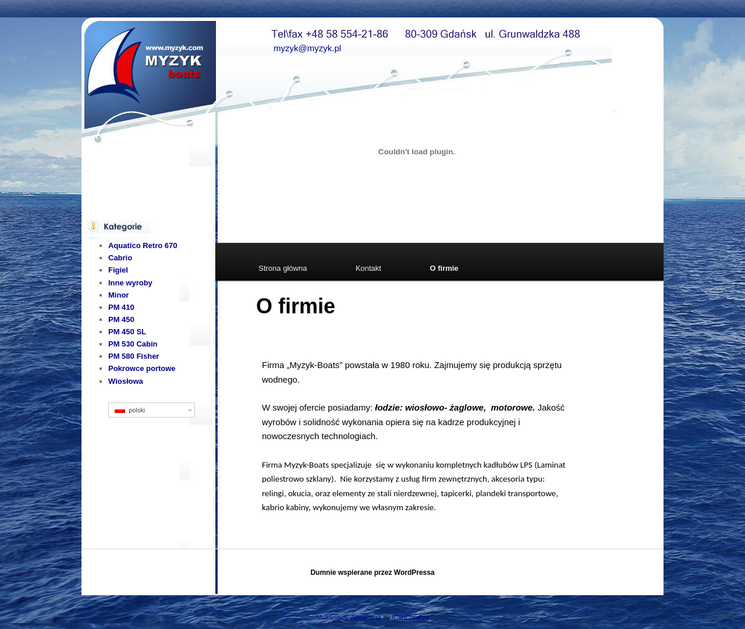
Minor (118, 295)
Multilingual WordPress (348, 617)
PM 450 (121, 319)
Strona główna (282, 268)
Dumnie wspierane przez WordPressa (372, 572)
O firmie (444, 268)
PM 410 (121, 307)
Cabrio (120, 257)
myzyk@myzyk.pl (307, 48)
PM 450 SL (127, 331)
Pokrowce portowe (142, 368)
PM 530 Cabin (133, 344)
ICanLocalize (410, 617)
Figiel (118, 270)
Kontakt (368, 268)
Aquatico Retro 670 (142, 245)
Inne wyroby (130, 282)
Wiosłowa (125, 381)
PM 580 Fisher (133, 356)
